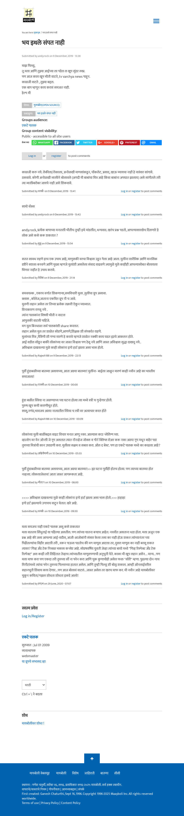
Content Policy (70, 803)
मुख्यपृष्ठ (37, 32)
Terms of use (30, 803)
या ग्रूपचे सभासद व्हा (34, 662)
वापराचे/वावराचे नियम (34, 789)
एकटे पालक (29, 126)
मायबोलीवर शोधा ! (33, 723)
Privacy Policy (50, 803)
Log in (32, 155)
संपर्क (81, 789)
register (56, 155)
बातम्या (104, 773)
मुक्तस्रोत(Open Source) (47, 105)
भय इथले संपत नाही (46, 113)
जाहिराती (89, 773)
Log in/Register (33, 616)
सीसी (117, 773)
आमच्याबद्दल (69, 789)
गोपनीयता (54, 789)
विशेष (75, 773)
